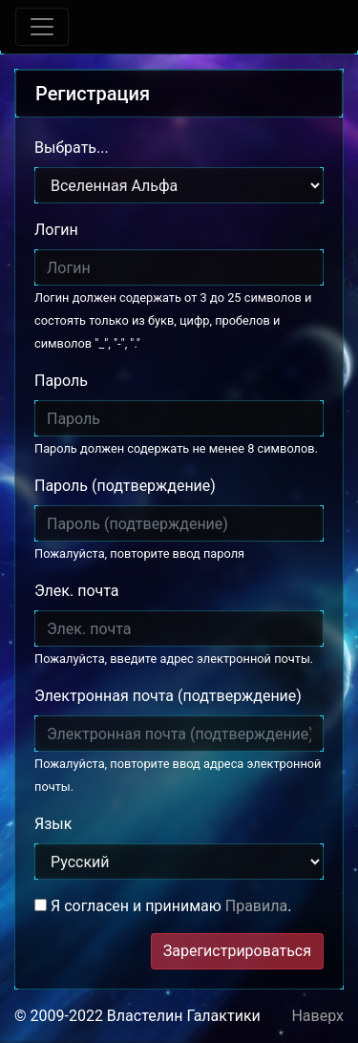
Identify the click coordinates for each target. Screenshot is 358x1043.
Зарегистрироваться (237, 951)
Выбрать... (71, 147)
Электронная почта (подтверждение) (168, 696)
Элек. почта (76, 591)
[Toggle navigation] (42, 27)
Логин (56, 230)
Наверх (317, 1016)
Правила (256, 906)
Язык (53, 824)
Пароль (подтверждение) (125, 486)
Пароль (61, 381)
